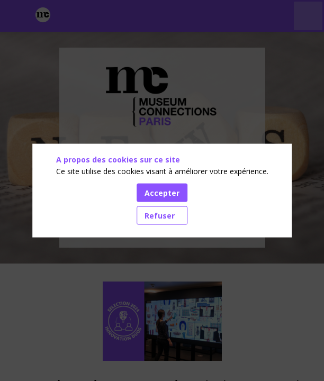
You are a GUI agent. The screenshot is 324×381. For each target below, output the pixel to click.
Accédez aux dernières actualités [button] (162, 222)
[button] (16, 16)
